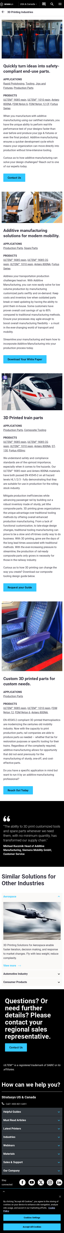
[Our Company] (32, 1171)
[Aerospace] (32, 896)
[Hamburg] (60, 4)
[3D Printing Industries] (4, 12)
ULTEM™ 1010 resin (38, 99)
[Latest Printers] (32, 1129)
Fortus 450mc (17, 450)
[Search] (52, 4)
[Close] (60, 1196)
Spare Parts (31, 248)
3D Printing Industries (20, 12)
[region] (32, 1212)
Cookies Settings (32, 1217)
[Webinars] (32, 1145)
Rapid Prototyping (13, 83)
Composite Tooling (35, 430)
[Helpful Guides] (32, 1112)
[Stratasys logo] (6, 4)
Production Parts (23, 87)
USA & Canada (28, 4)
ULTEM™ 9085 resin (14, 99)
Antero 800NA (42, 264)
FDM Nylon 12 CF (39, 104)
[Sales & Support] (32, 1162)
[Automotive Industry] (32, 974)
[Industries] (32, 1137)
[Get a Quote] (44, 4)
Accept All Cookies (32, 1227)
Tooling (30, 83)
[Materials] (32, 1154)
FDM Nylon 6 (20, 104)
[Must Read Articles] (32, 1120)
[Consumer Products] (32, 982)
